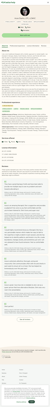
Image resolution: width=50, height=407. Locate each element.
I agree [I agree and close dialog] (32, 402)
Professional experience (17, 46)
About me (5, 46)
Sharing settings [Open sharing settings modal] (21, 402)
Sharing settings (30, 398)
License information (33, 46)
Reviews (43, 46)
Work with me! (25, 35)
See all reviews (25, 320)
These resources (6, 351)
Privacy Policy (16, 391)
